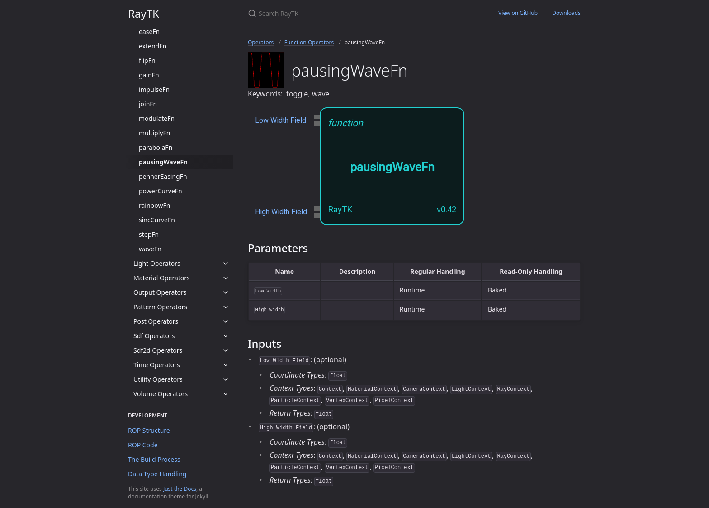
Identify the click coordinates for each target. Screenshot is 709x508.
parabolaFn (155, 147)
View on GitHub (518, 13)
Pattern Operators (160, 306)
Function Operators (309, 42)
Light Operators (156, 263)
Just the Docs (179, 489)
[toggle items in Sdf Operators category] (225, 336)
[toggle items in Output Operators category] (225, 292)
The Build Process (154, 459)
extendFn (152, 46)
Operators (261, 42)
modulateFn (157, 118)
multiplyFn (154, 133)
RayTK (143, 13)
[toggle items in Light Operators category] (225, 263)
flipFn (147, 60)
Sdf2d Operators (157, 350)
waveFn (150, 248)
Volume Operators (160, 393)
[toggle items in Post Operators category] (225, 321)
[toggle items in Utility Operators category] (225, 379)
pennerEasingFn (163, 176)
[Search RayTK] (354, 13)
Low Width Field (280, 120)
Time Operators (156, 364)
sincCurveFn (157, 220)
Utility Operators (158, 379)
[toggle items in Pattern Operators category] (225, 307)
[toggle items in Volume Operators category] (225, 394)
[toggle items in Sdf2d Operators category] (225, 350)
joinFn (148, 104)
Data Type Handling (157, 474)
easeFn (149, 31)
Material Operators (161, 277)
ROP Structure (149, 430)
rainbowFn (154, 205)
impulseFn (154, 89)
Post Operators (155, 321)
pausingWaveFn (163, 162)
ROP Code (143, 445)
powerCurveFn (160, 191)
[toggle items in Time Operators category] (225, 365)
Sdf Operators (154, 335)
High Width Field (281, 211)
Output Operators (159, 292)
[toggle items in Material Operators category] (225, 278)
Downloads (566, 13)
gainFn (149, 75)
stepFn (149, 234)
